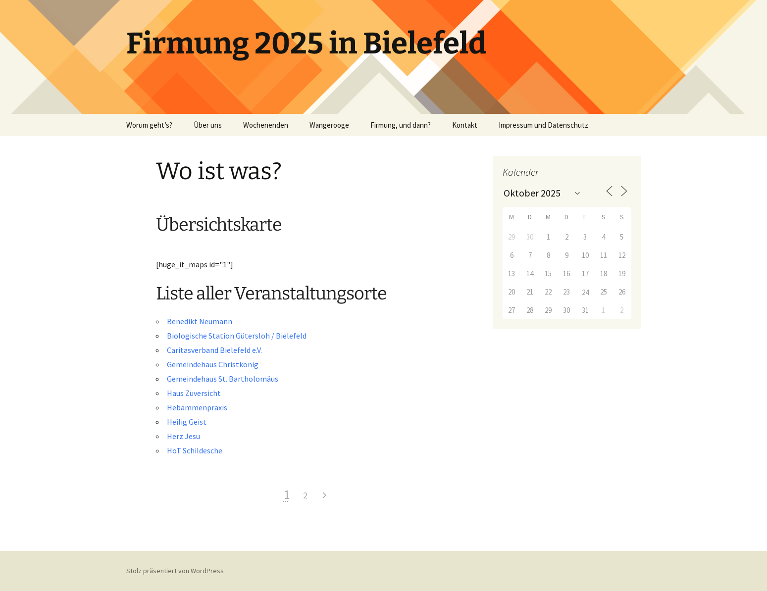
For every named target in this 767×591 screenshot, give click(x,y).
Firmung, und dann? (400, 125)
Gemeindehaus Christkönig (212, 364)
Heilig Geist (186, 422)
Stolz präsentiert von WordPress (175, 570)
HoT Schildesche (194, 450)
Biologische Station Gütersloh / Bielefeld (237, 336)
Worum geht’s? (149, 125)
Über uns (208, 125)
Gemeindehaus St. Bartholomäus (222, 379)
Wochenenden (265, 125)
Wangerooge (329, 125)
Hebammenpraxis (197, 407)
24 (585, 292)
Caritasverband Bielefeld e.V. (214, 350)
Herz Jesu (183, 436)
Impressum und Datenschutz (543, 125)
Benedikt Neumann (199, 321)
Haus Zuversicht (194, 393)
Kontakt (464, 125)
